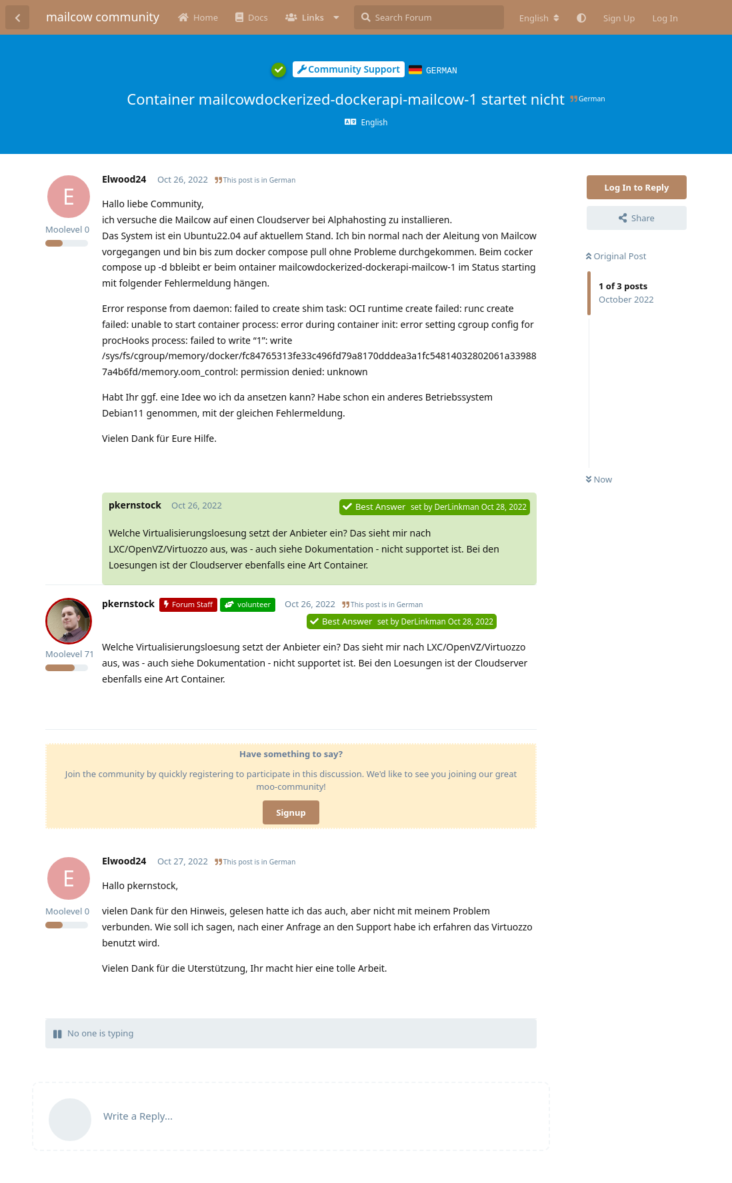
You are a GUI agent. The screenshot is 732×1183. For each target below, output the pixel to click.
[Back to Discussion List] (17, 17)
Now (599, 479)
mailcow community (102, 17)
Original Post (616, 255)
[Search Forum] (429, 17)
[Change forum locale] (539, 18)
